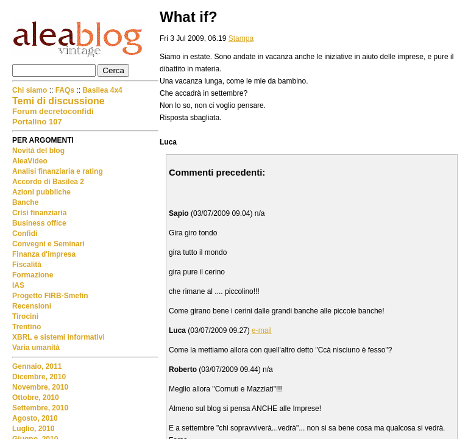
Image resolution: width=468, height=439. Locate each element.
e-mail (262, 330)
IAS (18, 285)
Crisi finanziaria (39, 213)
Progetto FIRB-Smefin (50, 295)
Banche (25, 202)
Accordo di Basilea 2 (48, 181)
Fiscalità (26, 264)
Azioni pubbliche (41, 192)
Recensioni (31, 306)
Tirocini (25, 316)
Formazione (32, 275)
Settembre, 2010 (40, 408)
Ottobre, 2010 (35, 397)
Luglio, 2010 (33, 428)
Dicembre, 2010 (39, 377)
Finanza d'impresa (44, 254)
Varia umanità (36, 347)
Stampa (241, 38)
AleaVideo (30, 161)
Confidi (24, 233)
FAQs (64, 90)
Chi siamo (30, 90)
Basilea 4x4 (102, 90)
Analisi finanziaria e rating (57, 171)
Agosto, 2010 (35, 418)
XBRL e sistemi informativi (58, 337)
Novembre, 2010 (40, 387)
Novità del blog (38, 150)
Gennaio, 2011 (37, 366)
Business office (39, 223)
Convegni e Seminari (48, 244)
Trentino (26, 327)
